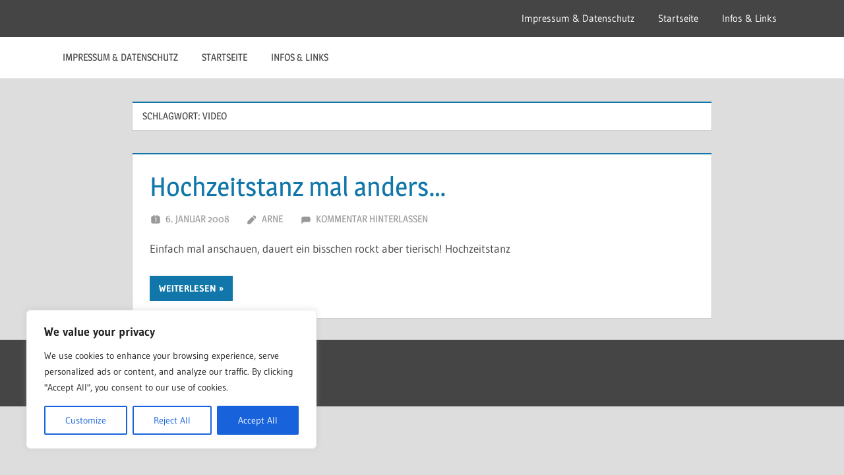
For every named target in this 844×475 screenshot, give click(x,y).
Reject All (172, 420)
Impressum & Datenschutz (578, 18)
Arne (272, 218)
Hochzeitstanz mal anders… (298, 186)
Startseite (678, 18)
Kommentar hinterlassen (372, 218)
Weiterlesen (187, 288)
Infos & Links (749, 18)
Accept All (258, 420)
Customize (85, 420)
